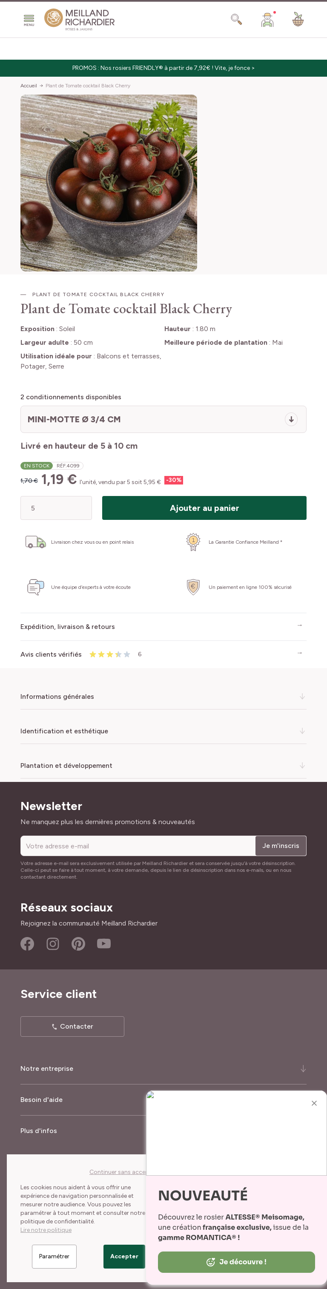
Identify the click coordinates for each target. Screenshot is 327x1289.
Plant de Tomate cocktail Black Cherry (88, 86)
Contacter (76, 1026)
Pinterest (78, 944)
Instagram (53, 944)
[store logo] (79, 20)
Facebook (27, 944)
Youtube (104, 944)
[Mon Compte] (267, 19)
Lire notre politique (46, 1230)
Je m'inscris (280, 846)
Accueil (28, 86)
